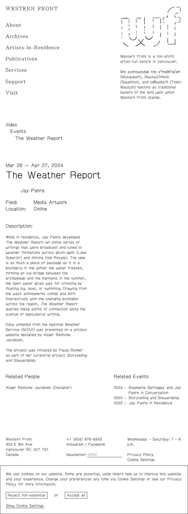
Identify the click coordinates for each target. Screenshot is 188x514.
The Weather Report (39, 138)
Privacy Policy (140, 455)
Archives (17, 36)
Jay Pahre (32, 190)
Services (16, 70)
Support (16, 81)
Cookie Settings (141, 460)
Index (11, 124)
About (14, 25)
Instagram (74, 444)
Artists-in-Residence (33, 47)
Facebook (96, 444)
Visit (12, 92)
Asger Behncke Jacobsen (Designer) (38, 387)
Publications (22, 58)
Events (18, 131)
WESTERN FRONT (32, 8)
